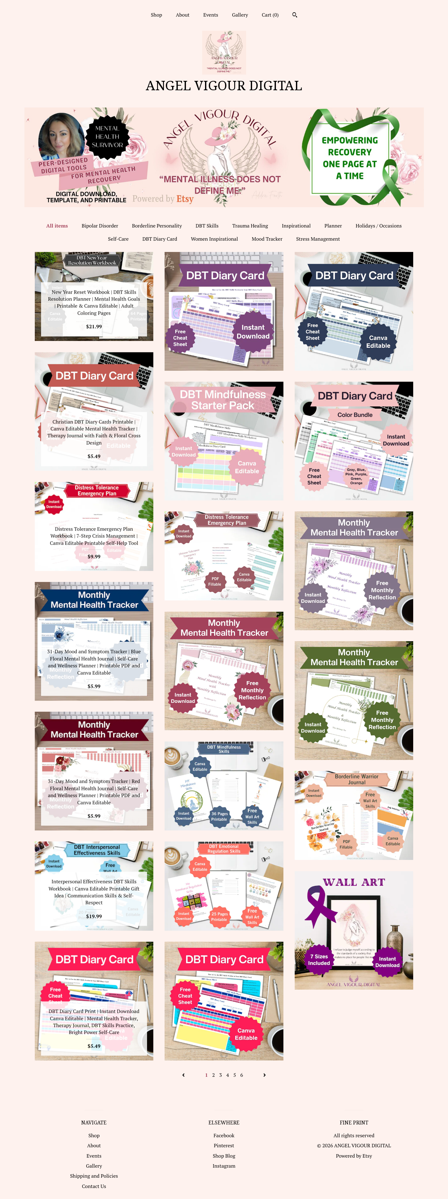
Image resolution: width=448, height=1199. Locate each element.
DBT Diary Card (159, 238)
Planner (333, 225)
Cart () (270, 14)
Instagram (224, 1165)
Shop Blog (224, 1155)
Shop (156, 14)
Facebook (224, 1135)
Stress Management (318, 238)
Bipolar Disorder (100, 225)
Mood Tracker (267, 238)
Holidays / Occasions (379, 225)
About (183, 14)
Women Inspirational (214, 238)
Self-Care (118, 238)
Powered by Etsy (354, 1155)
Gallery (240, 14)
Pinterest (224, 1145)
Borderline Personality (157, 225)
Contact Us (94, 1186)
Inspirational (296, 225)
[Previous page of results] (184, 1074)
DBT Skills (207, 225)
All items (57, 225)
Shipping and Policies (94, 1175)
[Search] (295, 15)
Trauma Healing (250, 225)
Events (210, 14)
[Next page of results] (264, 1074)
